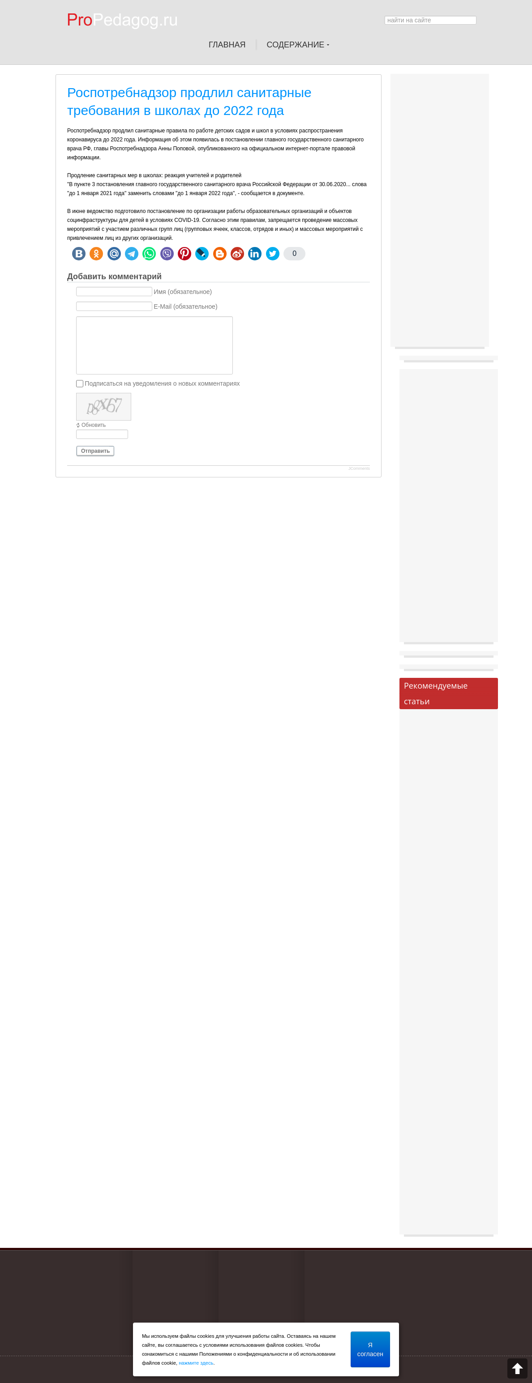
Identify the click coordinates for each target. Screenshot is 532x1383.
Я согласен (370, 1349)
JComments (359, 468)
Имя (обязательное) (183, 291)
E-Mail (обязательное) (185, 306)
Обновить (94, 425)
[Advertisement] (440, 212)
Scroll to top (517, 1368)
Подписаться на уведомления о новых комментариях (162, 383)
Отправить (95, 451)
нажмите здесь (196, 1363)
